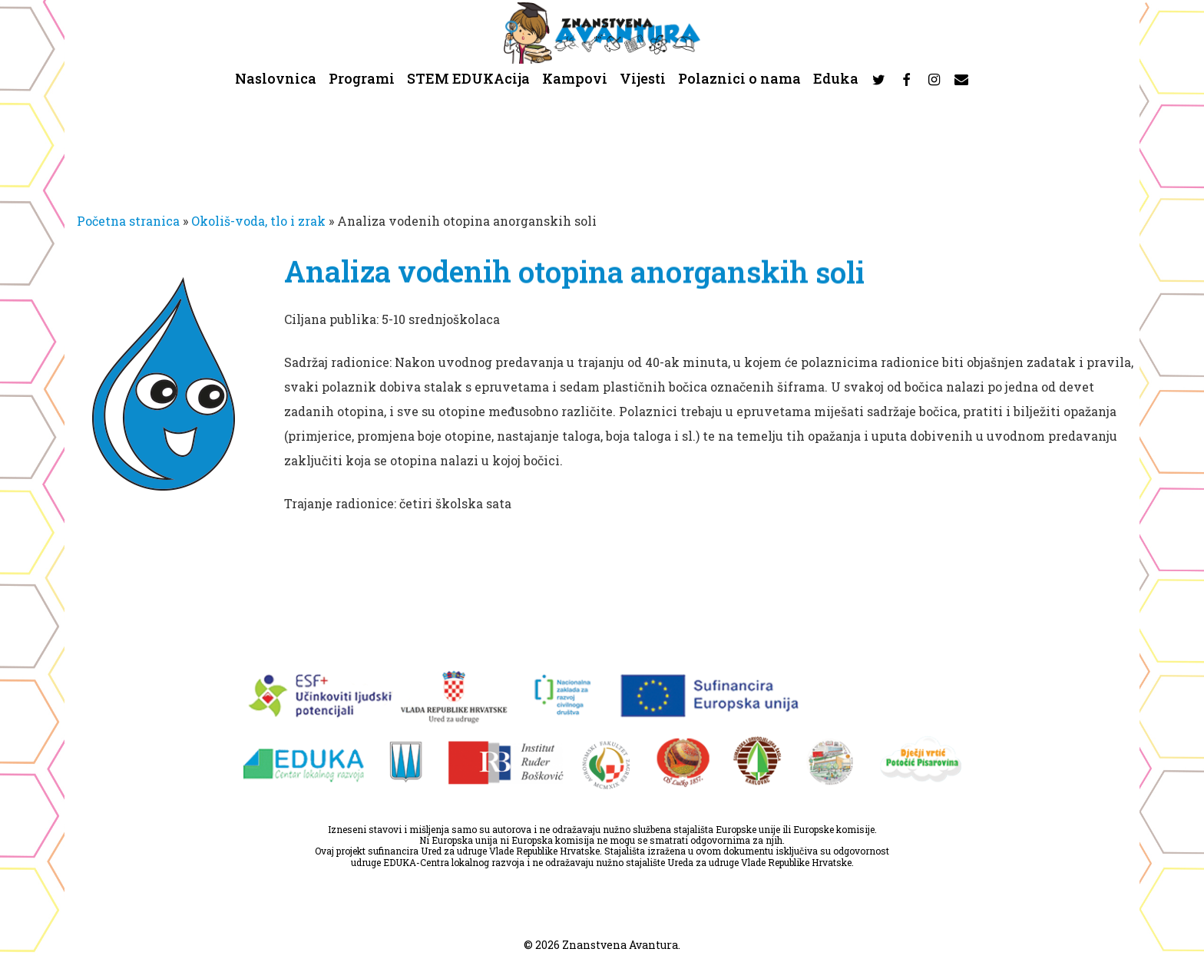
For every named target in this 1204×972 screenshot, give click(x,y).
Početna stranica (128, 221)
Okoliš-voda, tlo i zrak (258, 221)
